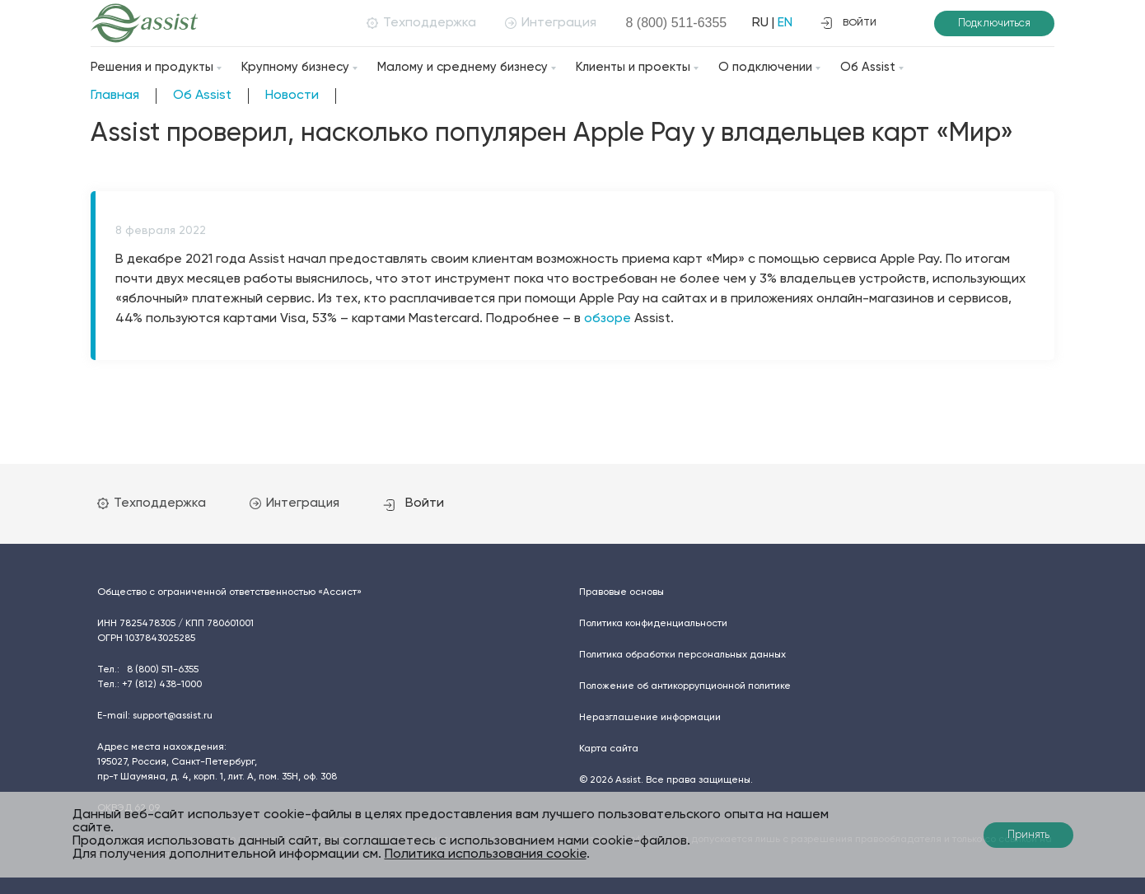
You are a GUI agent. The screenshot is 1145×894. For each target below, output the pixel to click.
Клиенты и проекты (633, 67)
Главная (115, 95)
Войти (430, 502)
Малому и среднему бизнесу (462, 67)
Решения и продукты (152, 67)
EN (779, 23)
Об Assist (867, 67)
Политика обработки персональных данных (682, 654)
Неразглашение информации (650, 717)
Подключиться (994, 23)
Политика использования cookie (486, 854)
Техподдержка (415, 23)
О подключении (765, 67)
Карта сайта (608, 748)
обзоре (607, 318)
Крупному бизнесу (295, 67)
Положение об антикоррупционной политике (685, 685)
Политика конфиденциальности (653, 623)
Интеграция (545, 23)
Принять (1028, 835)
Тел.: (148, 669)
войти (848, 23)
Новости (292, 95)
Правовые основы (621, 592)
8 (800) (670, 23)
